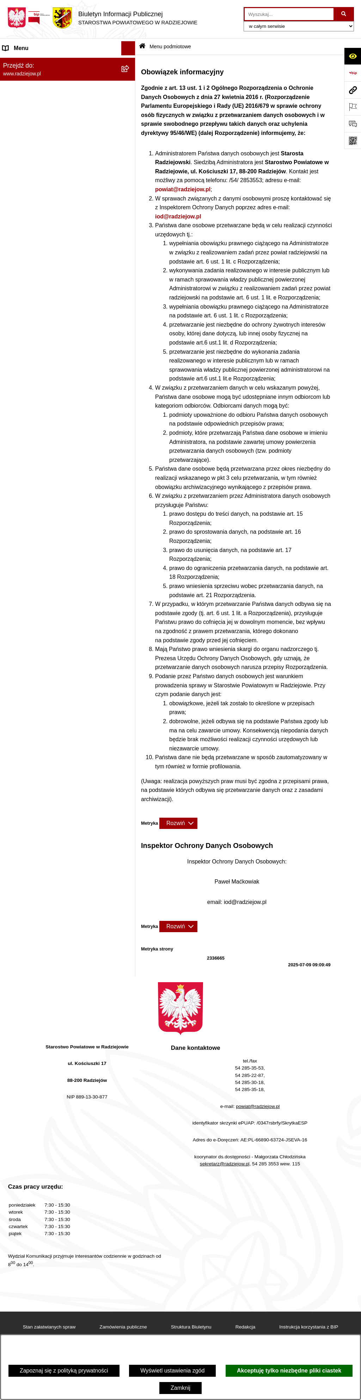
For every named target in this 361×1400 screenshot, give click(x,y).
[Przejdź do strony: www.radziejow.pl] (352, 89)
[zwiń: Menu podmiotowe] (130, 62)
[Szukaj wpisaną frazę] (344, 14)
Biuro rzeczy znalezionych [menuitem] (35, 390)
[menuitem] (67, 81)
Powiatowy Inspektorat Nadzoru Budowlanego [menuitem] (60, 286)
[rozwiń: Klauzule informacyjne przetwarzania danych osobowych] (130, 235)
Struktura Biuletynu (191, 1327)
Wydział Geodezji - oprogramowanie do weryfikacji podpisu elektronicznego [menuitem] (52, 326)
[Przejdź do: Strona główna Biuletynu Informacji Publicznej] (142, 47)
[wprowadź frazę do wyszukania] (289, 14)
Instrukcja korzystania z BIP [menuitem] (37, 221)
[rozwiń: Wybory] (130, 376)
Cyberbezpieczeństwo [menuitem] (30, 474)
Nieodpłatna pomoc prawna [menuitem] (37, 404)
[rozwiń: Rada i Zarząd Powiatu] (130, 99)
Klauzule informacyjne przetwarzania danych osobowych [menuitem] (59, 239)
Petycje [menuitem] (12, 418)
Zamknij (180, 1388)
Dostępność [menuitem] (18, 488)
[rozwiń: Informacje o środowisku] (130, 272)
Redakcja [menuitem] (14, 207)
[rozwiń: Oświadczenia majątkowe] (130, 155)
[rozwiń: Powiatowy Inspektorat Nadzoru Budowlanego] (130, 286)
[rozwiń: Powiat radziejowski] (130, 81)
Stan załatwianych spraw (49, 1327)
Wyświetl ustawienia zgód (172, 1371)
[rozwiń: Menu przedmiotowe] (130, 193)
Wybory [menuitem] (12, 376)
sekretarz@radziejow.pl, (225, 1163)
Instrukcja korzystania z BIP (308, 1327)
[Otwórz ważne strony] (352, 106)
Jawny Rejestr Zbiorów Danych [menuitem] (42, 460)
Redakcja (245, 1327)
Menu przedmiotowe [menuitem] (28, 193)
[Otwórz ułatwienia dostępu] (352, 56)
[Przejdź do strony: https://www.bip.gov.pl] (352, 72)
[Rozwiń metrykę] (178, 823)
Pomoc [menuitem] (11, 432)
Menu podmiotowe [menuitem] (26, 62)
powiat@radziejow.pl (182, 189)
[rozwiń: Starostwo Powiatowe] (130, 118)
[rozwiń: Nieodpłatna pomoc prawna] (130, 404)
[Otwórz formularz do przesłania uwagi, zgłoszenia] (352, 123)
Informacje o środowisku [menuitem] (33, 271)
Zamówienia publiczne (123, 1327)
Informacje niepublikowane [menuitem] (36, 446)
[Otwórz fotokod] (352, 140)
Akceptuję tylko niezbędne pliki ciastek (289, 1371)
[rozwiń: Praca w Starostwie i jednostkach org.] (130, 257)
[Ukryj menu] (128, 48)
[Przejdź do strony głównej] (102, 18)
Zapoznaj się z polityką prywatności (64, 1371)
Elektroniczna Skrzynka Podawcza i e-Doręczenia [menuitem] (50, 304)
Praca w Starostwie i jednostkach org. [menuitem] (50, 257)
